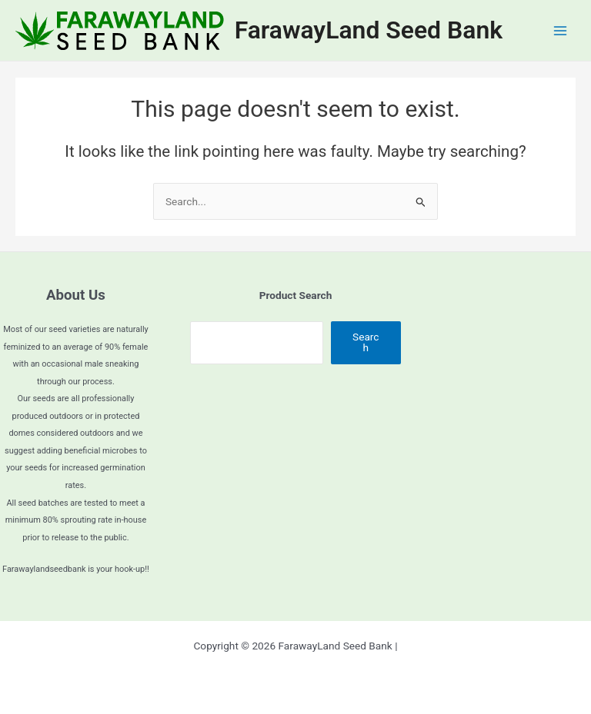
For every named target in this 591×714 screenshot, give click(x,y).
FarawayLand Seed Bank (369, 30)
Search (365, 342)
